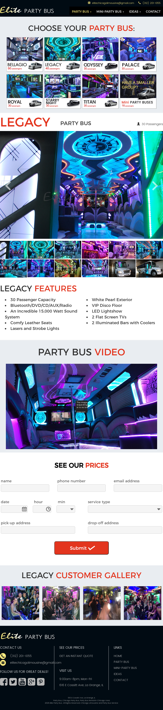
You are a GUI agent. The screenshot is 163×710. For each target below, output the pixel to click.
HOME (118, 656)
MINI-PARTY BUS (110, 11)
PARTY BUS (81, 11)
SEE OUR (81, 465)
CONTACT (153, 11)
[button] (13, 250)
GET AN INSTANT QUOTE (76, 656)
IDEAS (135, 11)
